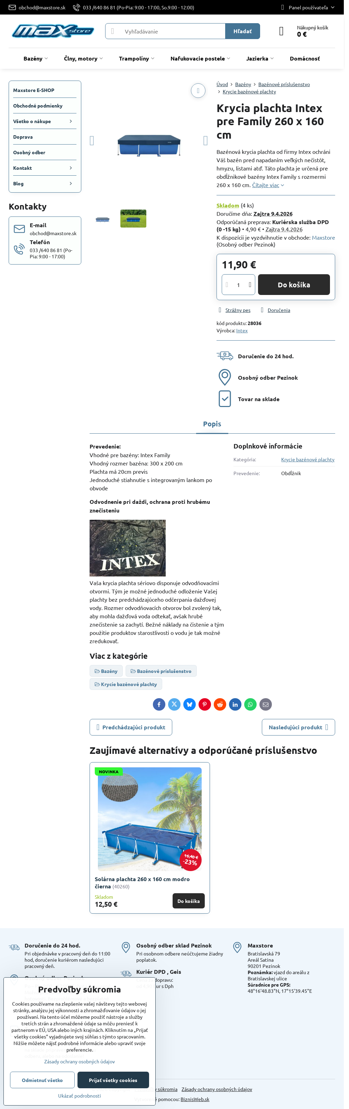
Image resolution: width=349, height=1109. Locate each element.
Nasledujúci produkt (298, 727)
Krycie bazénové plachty (307, 459)
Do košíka (294, 284)
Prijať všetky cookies (113, 1080)
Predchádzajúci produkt (131, 727)
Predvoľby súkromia (156, 1089)
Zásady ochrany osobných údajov (217, 1089)
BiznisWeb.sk (195, 1099)
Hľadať (242, 31)
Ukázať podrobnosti (79, 1095)
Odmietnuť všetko (42, 1080)
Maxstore (323, 237)
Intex (242, 330)
